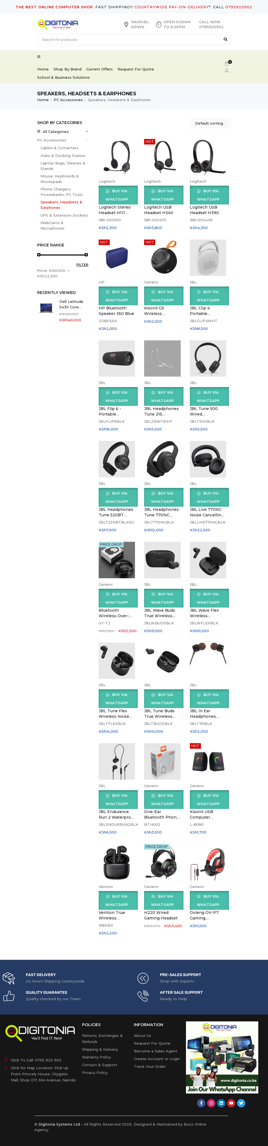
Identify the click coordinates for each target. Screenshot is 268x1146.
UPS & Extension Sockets (64, 215)
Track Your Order (150, 1066)
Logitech (107, 181)
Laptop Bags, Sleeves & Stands (62, 166)
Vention (106, 886)
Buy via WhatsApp (116, 195)
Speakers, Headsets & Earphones (61, 205)
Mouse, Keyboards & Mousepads (59, 179)
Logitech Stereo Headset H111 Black (115, 213)
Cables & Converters (59, 148)
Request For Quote (152, 1043)
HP (101, 282)
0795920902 (238, 7)
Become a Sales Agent (155, 1051)
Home (43, 100)
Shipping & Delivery (100, 1049)
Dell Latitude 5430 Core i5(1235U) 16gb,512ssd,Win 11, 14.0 (73, 304)
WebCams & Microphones (52, 225)
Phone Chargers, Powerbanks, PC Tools (61, 192)
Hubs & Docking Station (62, 155)
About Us (142, 1035)
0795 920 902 (48, 1060)
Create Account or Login (157, 1058)
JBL (193, 282)
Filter (82, 265)
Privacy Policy (95, 1072)
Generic (151, 282)
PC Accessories (68, 100)
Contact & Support (99, 1065)
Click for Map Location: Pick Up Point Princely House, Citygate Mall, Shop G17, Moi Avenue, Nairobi (43, 1074)
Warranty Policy (96, 1057)
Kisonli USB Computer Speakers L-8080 (207, 817)
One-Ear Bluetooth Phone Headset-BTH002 (162, 817)
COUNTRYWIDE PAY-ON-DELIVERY (171, 7)
